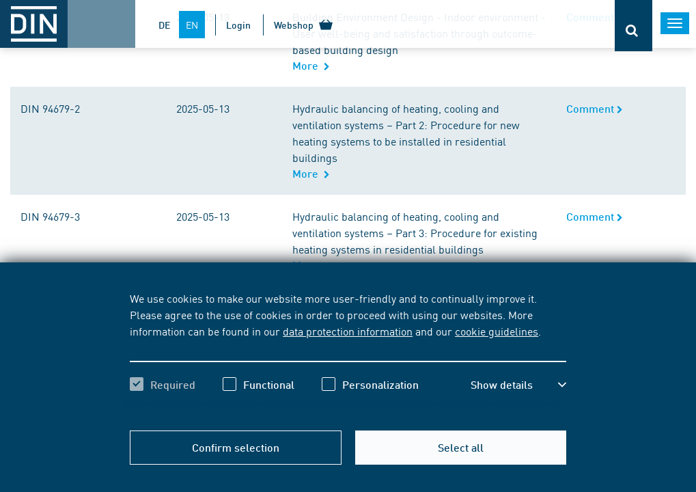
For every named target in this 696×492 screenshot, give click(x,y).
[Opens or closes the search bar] (633, 25)
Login (238, 24)
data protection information (348, 330)
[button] (518, 385)
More (311, 65)
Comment (594, 108)
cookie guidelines (496, 330)
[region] (348, 353)
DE (164, 24)
